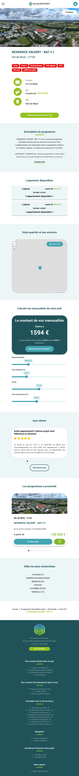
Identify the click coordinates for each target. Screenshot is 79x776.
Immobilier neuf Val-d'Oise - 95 (39, 719)
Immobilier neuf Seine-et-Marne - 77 (39, 724)
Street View (54, 244)
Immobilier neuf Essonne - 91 (39, 712)
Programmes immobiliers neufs (33, 609)
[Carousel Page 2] (36, 45)
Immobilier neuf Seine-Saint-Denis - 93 (39, 715)
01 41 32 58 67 (39, 649)
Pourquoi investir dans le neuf (40, 689)
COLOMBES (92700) (38, 588)
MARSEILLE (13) (38, 592)
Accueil (15, 609)
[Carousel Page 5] (45, 45)
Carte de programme (39, 738)
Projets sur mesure (39, 741)
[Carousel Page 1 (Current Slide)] (34, 45)
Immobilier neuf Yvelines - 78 (39, 722)
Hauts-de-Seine (39, 675)
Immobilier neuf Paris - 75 (39, 708)
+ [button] (14, 241)
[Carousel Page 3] (39, 45)
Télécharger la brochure (39, 115)
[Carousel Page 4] (42, 45)
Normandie (52, 609)
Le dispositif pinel (39, 691)
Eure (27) (63, 609)
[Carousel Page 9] (49, 461)
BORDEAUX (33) (38, 581)
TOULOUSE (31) (38, 574)
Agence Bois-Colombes (39, 771)
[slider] (28, 364)
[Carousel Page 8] (46, 461)
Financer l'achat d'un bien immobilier (39, 670)
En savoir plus (33, 541)
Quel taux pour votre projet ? (39, 349)
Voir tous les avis (39, 467)
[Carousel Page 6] (41, 461)
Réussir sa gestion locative (40, 694)
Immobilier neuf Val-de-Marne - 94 (39, 717)
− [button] (14, 244)
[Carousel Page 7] (43, 461)
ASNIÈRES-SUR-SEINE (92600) (38, 578)
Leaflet (56, 292)
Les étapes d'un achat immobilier (39, 672)
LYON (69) (38, 585)
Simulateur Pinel (39, 757)
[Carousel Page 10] (51, 461)
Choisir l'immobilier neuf (39, 668)
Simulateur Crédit (39, 755)
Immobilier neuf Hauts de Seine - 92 (39, 710)
